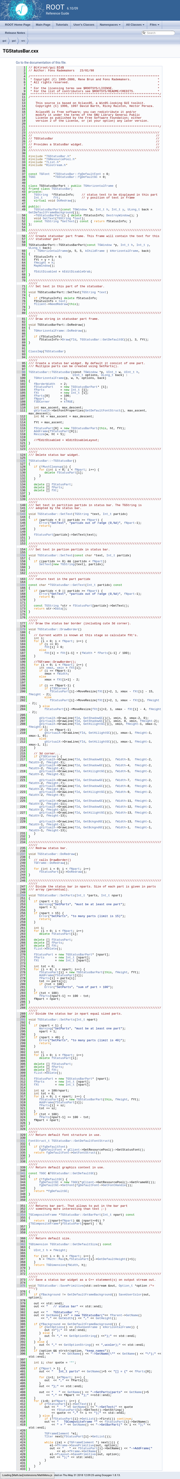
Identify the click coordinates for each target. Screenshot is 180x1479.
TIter (48, 1436)
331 (21, 1141)
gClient (73, 1150)
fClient (40, 304)
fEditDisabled (45, 272)
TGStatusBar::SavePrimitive (60, 1286)
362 (21, 1244)
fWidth (87, 653)
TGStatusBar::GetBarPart (80, 1215)
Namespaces (110, 26)
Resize (39, 434)
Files (155, 26)
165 (21, 585)
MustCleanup (52, 467)
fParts (39, 390)
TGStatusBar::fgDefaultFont (78, 174)
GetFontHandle (114, 1185)
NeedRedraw (58, 304)
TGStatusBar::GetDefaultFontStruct (80, 1141)
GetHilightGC (94, 724)
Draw (65, 340)
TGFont (44, 174)
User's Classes (83, 24)
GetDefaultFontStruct (102, 410)
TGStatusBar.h (57, 156)
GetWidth (65, 1318)
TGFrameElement (56, 1433)
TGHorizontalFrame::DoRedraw (58, 331)
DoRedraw (64, 201)
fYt (55, 198)
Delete (51, 949)
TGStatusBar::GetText (67, 585)
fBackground (50, 1295)
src (23, 40)
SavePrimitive (82, 1445)
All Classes (135, 26)
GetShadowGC (93, 718)
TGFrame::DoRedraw (49, 863)
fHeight (40, 263)
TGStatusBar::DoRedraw (56, 854)
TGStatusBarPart (47, 209)
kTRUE (68, 402)
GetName (52, 1315)
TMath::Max (55, 1259)
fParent (116, 1315)
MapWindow (42, 266)
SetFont (68, 1185)
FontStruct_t (39, 1141)
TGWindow (80, 209)
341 (21, 1173)
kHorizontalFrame (124, 251)
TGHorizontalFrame (98, 186)
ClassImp (36, 351)
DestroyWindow (117, 215)
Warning (45, 904)
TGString (41, 195)
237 (21, 854)
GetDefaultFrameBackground (51, 212)
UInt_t (111, 372)
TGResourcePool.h (60, 159)
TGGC (32, 177)
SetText (49, 218)
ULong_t (134, 209)
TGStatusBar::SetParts (56, 895)
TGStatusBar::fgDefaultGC (76, 177)
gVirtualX (42, 410)
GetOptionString (82, 1336)
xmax (49, 668)
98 (21, 372)
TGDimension (38, 1244)
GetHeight (104, 1318)
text (78, 218)
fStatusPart (43, 387)
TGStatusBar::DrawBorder (57, 629)
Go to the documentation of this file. (41, 62)
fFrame (62, 1445)
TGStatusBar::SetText (55, 514)
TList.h (52, 162)
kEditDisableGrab (76, 272)
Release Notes (15, 33)
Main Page (43, 24)
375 (21, 1286)
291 (21, 1020)
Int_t (38, 198)
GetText (68, 221)
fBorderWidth (44, 384)
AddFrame (41, 431)
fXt (36, 393)
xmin (60, 668)
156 (21, 555)
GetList (88, 1419)
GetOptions (55, 1327)
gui (4, 40)
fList (38, 949)
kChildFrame (95, 251)
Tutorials (62, 24)
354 (21, 1215)
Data (58, 609)
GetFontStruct (84, 1153)
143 (21, 514)
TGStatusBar (61, 189)
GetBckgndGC (93, 821)
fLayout (63, 1454)
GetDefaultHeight (111, 1259)
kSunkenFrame (86, 1327)
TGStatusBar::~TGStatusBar (51, 461)
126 (21, 461)
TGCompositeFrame (43, 1215)
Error (43, 523)
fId (73, 340)
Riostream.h (56, 165)
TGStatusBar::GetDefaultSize (73, 1244)
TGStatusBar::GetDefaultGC (102, 340)
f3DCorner (42, 402)
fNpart (39, 399)
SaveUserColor (130, 1295)
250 (21, 895)
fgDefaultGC (52, 1179)
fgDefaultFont (54, 1147)
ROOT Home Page (17, 24)
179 (21, 629)
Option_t (126, 1286)
